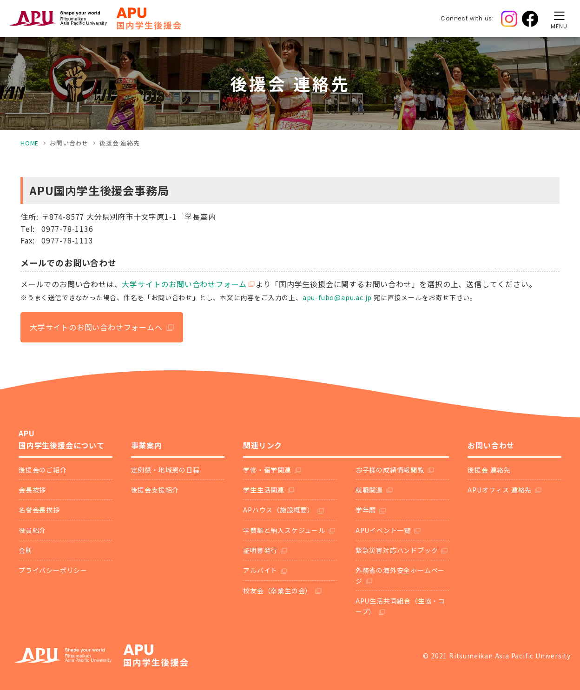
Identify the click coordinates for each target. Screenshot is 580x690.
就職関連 (369, 489)
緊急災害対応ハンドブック (397, 550)
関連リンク (262, 445)
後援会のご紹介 (43, 469)
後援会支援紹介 (155, 489)
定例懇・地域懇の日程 (165, 469)
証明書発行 (260, 550)
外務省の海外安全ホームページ (400, 575)
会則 (26, 550)
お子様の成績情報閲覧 (390, 469)
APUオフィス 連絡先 (500, 489)
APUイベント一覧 (383, 530)
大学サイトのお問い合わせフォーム (184, 283)
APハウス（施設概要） (278, 509)
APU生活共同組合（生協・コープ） (400, 606)
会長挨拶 (32, 489)
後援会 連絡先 (489, 469)
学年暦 (366, 509)
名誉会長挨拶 (39, 509)
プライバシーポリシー (53, 570)
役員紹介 (32, 530)
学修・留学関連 (267, 469)
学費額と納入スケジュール (284, 530)
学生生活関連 (263, 489)
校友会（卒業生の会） (277, 590)
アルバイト (260, 570)
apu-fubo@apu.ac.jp (337, 297)
